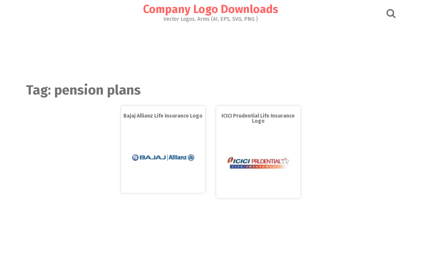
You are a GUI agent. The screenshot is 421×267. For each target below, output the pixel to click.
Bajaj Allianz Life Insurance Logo (163, 116)
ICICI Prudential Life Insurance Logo (258, 118)
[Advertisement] (210, 50)
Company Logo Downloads (210, 9)
